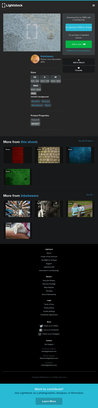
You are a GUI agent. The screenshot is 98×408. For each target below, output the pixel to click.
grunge (45, 101)
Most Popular (49, 287)
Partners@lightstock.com (49, 358)
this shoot (29, 141)
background (37, 105)
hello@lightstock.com (49, 365)
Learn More (49, 401)
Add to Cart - (78, 44)
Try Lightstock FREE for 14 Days (79, 27)
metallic (35, 101)
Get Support (49, 344)
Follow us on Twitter (50, 326)
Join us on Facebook (51, 330)
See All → (90, 194)
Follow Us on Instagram (51, 334)
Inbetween (47, 56)
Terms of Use (49, 304)
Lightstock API (49, 267)
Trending (49, 291)
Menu (93, 5)
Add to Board (78, 61)
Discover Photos (49, 280)
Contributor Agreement (49, 315)
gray (47, 105)
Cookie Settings (49, 311)
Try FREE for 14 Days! (49, 260)
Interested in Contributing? (49, 270)
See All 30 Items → (87, 141)
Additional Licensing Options (79, 50)
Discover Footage (49, 284)
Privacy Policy (49, 308)
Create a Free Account (49, 256)
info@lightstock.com (49, 351)
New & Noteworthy (49, 294)
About (49, 253)
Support (49, 263)
